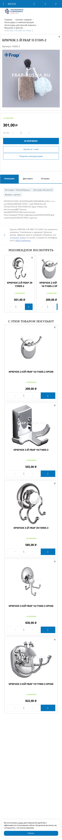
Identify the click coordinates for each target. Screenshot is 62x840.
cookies (20, 823)
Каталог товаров (23, 19)
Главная (8, 19)
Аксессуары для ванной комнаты (20, 25)
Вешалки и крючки (13, 27)
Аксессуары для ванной (43, 190)
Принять (31, 833)
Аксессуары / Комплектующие (17, 190)
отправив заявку (18, 237)
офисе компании (23, 240)
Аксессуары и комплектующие (19, 22)
